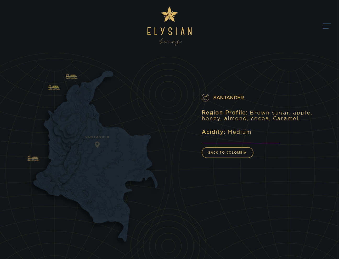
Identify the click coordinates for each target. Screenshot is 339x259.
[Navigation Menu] (327, 26)
